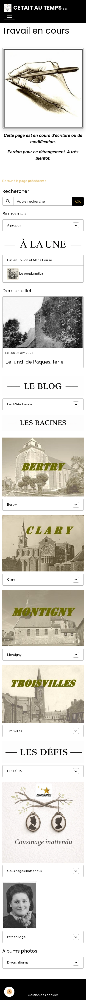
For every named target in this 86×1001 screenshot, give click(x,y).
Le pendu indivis (25, 274)
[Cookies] (9, 992)
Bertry (12, 504)
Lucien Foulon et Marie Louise (29, 260)
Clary (11, 579)
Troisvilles (14, 731)
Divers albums (17, 962)
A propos (14, 225)
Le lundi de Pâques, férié (34, 362)
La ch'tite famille (19, 404)
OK (78, 201)
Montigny (14, 655)
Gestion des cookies (43, 995)
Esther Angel (16, 937)
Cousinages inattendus (24, 871)
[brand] (36, 8)
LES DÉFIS (14, 771)
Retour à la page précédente (24, 181)
